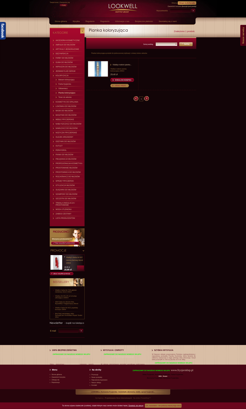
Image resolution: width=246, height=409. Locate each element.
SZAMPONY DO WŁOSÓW (66, 194)
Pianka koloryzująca (66, 93)
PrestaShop (145, 398)
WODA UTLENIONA (64, 209)
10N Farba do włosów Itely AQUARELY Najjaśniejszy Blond (66, 302)
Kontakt (94, 385)
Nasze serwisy (243, 35)
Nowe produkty (96, 377)
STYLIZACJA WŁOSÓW (65, 185)
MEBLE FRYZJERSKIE (65, 119)
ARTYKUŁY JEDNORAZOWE (67, 49)
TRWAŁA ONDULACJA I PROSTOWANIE (65, 204)
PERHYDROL (61, 150)
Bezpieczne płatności (144, 21)
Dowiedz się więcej (135, 406)
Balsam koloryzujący (66, 80)
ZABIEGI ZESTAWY (63, 214)
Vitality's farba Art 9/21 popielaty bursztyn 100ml (66, 308)
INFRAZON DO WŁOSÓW (66, 67)
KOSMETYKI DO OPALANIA (67, 102)
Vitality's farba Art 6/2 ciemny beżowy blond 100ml (74, 260)
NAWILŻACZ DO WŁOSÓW (67, 128)
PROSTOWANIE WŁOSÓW (66, 168)
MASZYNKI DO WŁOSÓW (66, 115)
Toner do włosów (64, 97)
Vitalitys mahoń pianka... (122, 65)
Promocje (94, 374)
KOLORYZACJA (62, 76)
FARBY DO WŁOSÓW (64, 58)
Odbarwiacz (63, 88)
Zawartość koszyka (58, 377)
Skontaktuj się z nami (168, 21)
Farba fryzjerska (64, 84)
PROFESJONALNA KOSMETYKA (69, 163)
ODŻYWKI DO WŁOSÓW (66, 141)
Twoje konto (54, 2)
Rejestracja (56, 382)
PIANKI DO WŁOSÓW (64, 155)
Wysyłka (76, 21)
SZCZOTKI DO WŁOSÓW (66, 199)
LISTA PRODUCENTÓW (65, 218)
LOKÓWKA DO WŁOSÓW (66, 106)
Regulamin (90, 21)
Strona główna (61, 21)
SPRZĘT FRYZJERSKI (65, 181)
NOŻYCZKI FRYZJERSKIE (66, 133)
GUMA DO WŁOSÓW (64, 62)
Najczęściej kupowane (99, 380)
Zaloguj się (55, 380)
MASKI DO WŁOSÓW (64, 111)
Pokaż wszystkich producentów (64, 243)
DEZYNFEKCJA (62, 54)
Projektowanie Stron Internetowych (118, 398)
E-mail (53, 331)
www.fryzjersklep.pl (71, 356)
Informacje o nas (122, 21)
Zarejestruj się (65, 2)
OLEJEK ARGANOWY (64, 137)
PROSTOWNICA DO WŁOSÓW (68, 172)
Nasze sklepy (96, 382)
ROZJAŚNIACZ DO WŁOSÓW (68, 177)
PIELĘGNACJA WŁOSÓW (66, 159)
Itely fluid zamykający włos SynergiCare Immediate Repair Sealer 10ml (68, 315)
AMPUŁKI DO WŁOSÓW (65, 45)
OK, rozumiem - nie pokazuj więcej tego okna (163, 406)
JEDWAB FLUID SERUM (65, 71)
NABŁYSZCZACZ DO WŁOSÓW (68, 124)
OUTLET (59, 146)
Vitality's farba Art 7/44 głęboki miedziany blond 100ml (66, 291)
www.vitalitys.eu (72, 364)
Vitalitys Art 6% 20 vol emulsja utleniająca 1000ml (66, 297)
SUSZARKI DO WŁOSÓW (66, 190)
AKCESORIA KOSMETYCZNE (68, 40)
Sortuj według (148, 44)
